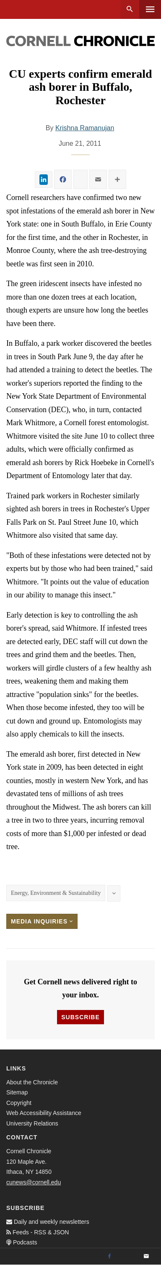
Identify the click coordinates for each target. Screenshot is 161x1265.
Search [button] (129, 9)
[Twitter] (127, 1256)
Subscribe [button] (80, 1017)
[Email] (146, 1256)
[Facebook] (109, 1256)
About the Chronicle (32, 1082)
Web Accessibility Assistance (43, 1113)
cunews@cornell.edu (33, 1182)
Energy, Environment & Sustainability (56, 893)
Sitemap (17, 1092)
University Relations (32, 1123)
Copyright (18, 1102)
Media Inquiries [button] (42, 921)
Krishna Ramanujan (84, 127)
